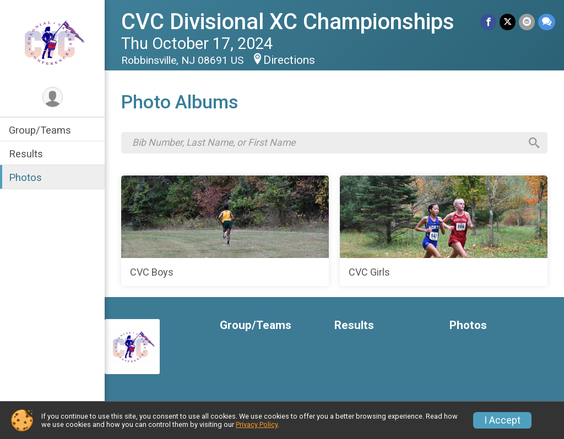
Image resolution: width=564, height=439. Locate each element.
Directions (289, 60)
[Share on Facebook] (488, 22)
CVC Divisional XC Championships (287, 22)
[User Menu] (52, 97)
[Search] (534, 143)
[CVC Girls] (443, 231)
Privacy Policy (257, 424)
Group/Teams (40, 130)
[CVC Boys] (225, 231)
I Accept (502, 420)
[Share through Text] (546, 22)
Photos (25, 177)
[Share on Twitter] (508, 22)
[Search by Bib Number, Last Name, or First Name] (327, 142)
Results (26, 154)
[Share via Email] (527, 22)
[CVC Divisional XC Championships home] (52, 42)
